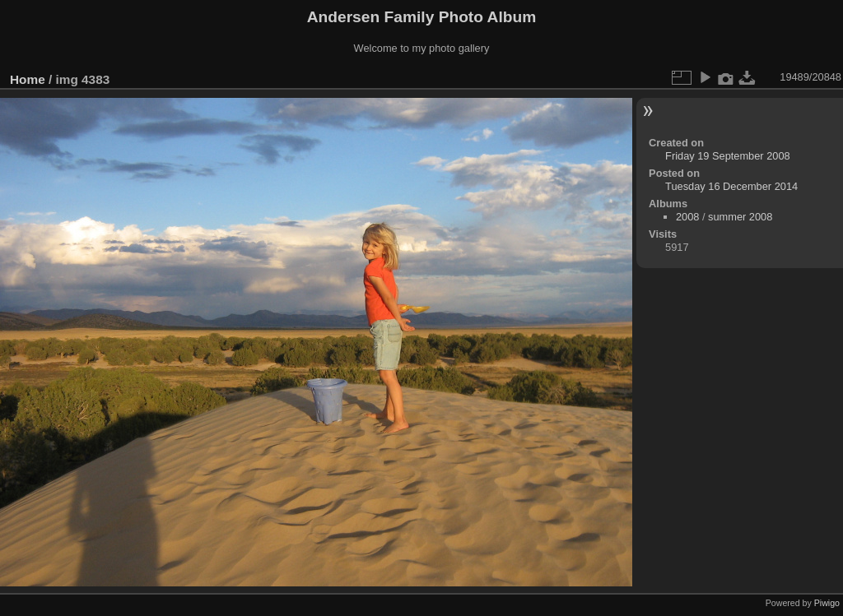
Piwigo (827, 603)
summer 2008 (740, 217)
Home (27, 79)
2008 (687, 217)
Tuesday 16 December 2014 (731, 186)
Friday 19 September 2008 (727, 156)
